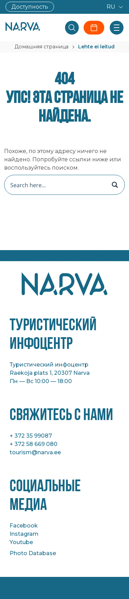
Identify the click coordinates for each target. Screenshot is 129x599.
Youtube (21, 542)
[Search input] (57, 185)
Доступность (29, 6)
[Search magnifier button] (114, 184)
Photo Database (33, 553)
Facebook (24, 525)
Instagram (24, 534)
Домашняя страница (41, 47)
